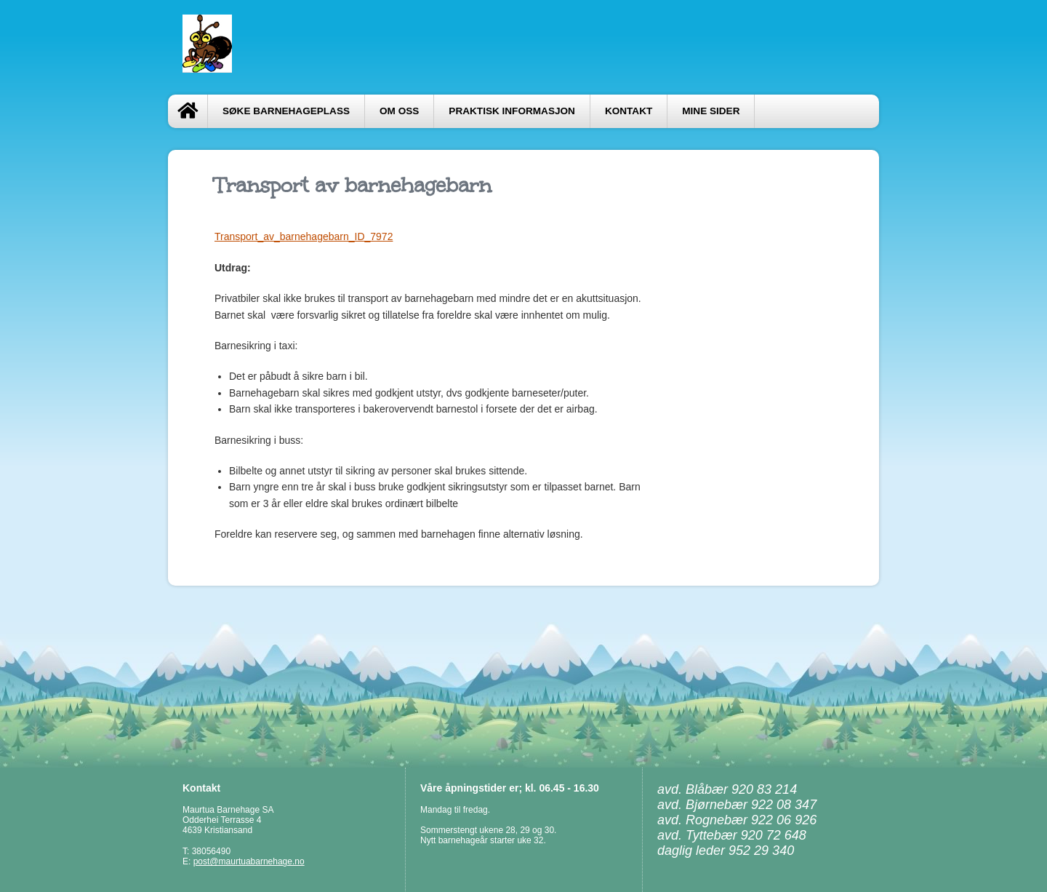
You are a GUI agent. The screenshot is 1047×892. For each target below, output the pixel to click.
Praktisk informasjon (512, 110)
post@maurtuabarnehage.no (249, 861)
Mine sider (710, 110)
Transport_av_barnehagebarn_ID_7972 (303, 236)
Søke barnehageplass (286, 110)
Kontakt (628, 110)
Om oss (399, 110)
